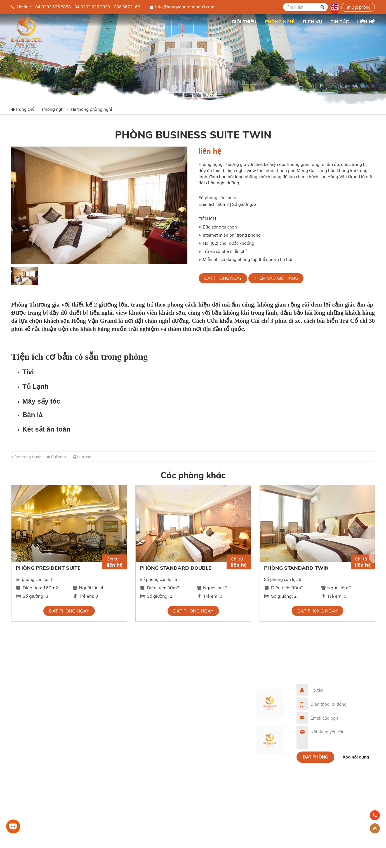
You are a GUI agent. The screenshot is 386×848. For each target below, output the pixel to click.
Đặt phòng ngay (223, 278)
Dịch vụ (136, 715)
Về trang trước (28, 457)
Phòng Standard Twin (296, 568)
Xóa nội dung (356, 757)
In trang (84, 457)
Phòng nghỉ (53, 109)
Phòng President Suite (48, 568)
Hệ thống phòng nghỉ (91, 109)
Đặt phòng (360, 7)
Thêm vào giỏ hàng (276, 278)
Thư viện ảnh (141, 725)
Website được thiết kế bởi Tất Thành (49, 842)
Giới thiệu (138, 696)
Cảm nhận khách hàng (151, 734)
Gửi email (59, 457)
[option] (99, 205)
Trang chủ (219, 21)
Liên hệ (136, 744)
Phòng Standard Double (175, 568)
